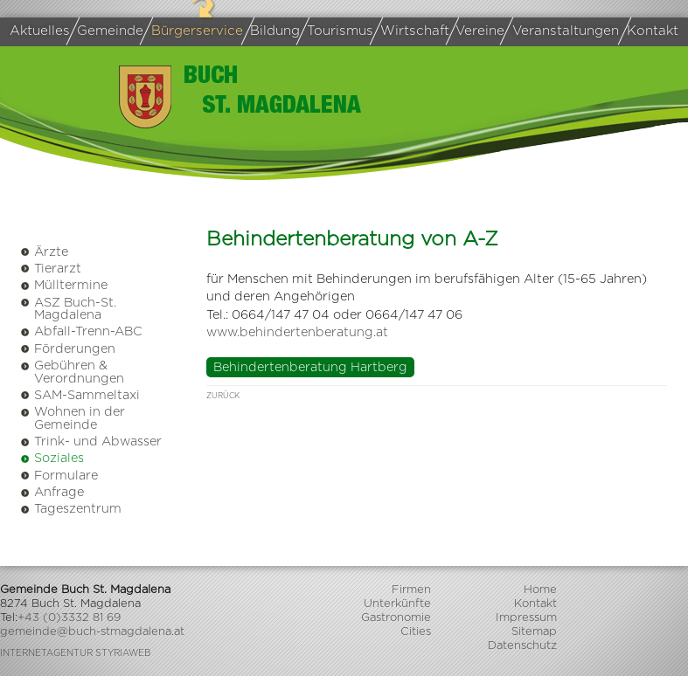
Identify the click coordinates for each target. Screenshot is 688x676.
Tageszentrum (71, 508)
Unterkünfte (397, 604)
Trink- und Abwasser (91, 441)
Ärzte (44, 252)
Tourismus (337, 31)
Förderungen (67, 348)
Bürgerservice (194, 31)
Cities (415, 632)
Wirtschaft (412, 31)
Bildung (274, 31)
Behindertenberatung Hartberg (310, 367)
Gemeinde (108, 31)
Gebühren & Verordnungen (72, 371)
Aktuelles (40, 31)
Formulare (59, 475)
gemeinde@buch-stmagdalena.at (92, 632)
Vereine (478, 31)
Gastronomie (396, 618)
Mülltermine (64, 285)
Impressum (526, 618)
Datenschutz (522, 646)
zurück (223, 396)
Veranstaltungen (562, 31)
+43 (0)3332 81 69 (69, 618)
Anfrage (52, 492)
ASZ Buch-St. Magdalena (68, 308)
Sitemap (534, 632)
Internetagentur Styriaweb (75, 653)
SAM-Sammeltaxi (80, 395)
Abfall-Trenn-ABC (81, 331)
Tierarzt (50, 268)
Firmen (411, 590)
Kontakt (651, 31)
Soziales (52, 458)
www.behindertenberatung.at (297, 332)
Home (540, 590)
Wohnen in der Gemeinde (72, 418)
